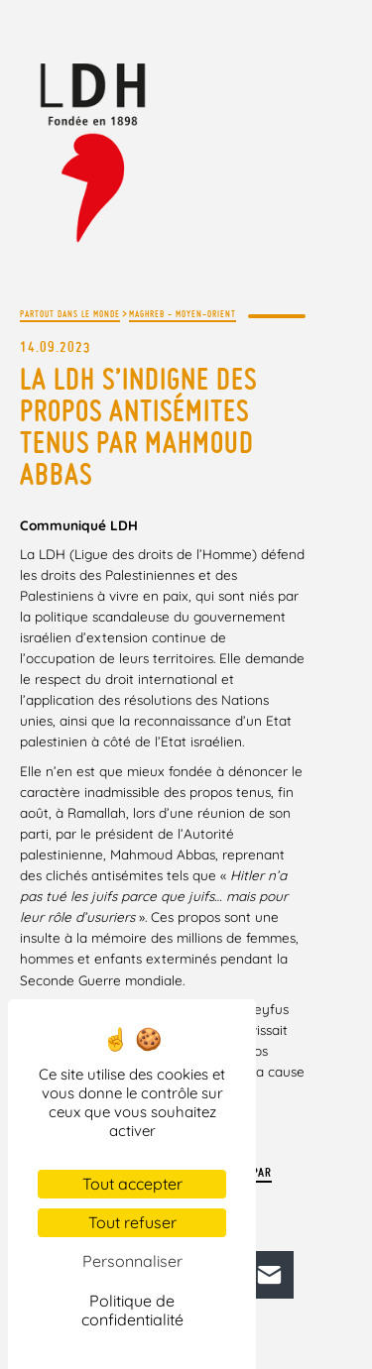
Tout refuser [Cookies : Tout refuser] (132, 1222)
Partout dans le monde (70, 313)
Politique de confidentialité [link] (132, 1310)
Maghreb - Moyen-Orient (182, 313)
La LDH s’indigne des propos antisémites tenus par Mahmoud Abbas (138, 426)
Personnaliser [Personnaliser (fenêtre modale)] (132, 1261)
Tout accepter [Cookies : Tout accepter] (132, 1184)
